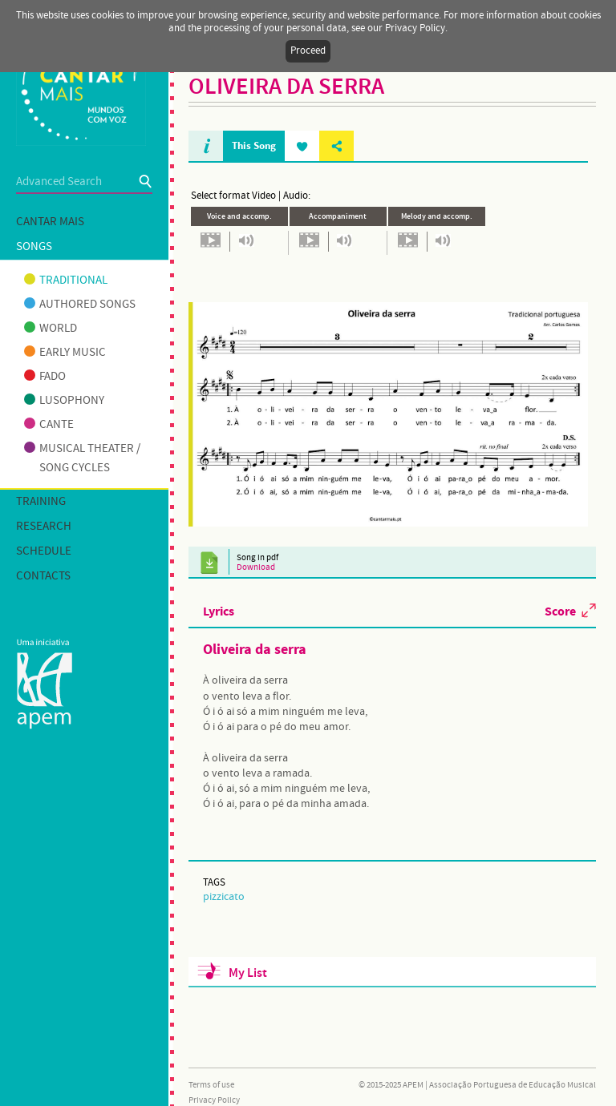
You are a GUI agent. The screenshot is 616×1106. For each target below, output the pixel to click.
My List (248, 973)
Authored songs (80, 305)
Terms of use (211, 1085)
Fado (45, 377)
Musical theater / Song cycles (82, 458)
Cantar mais (50, 222)
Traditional (65, 280)
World (50, 329)
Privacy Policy (214, 1100)
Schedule (43, 551)
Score (560, 611)
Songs (34, 247)
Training (41, 502)
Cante (49, 425)
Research (43, 527)
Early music (65, 353)
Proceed (308, 51)
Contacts (43, 576)
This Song (254, 145)
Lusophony (64, 401)
